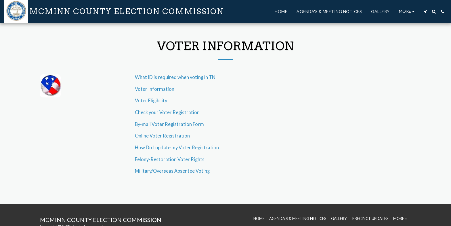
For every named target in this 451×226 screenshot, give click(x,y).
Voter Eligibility (151, 100)
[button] (425, 12)
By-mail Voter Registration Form (169, 124)
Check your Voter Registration (167, 112)
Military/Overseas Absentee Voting (172, 171)
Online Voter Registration (162, 136)
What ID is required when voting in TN (175, 77)
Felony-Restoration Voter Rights (170, 159)
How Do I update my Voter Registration (177, 147)
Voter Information (154, 89)
